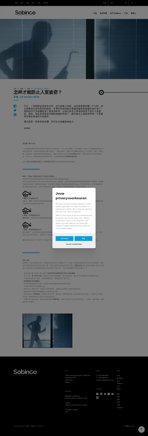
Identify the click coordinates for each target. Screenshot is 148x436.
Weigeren (64, 238)
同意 (83, 238)
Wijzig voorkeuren (74, 244)
